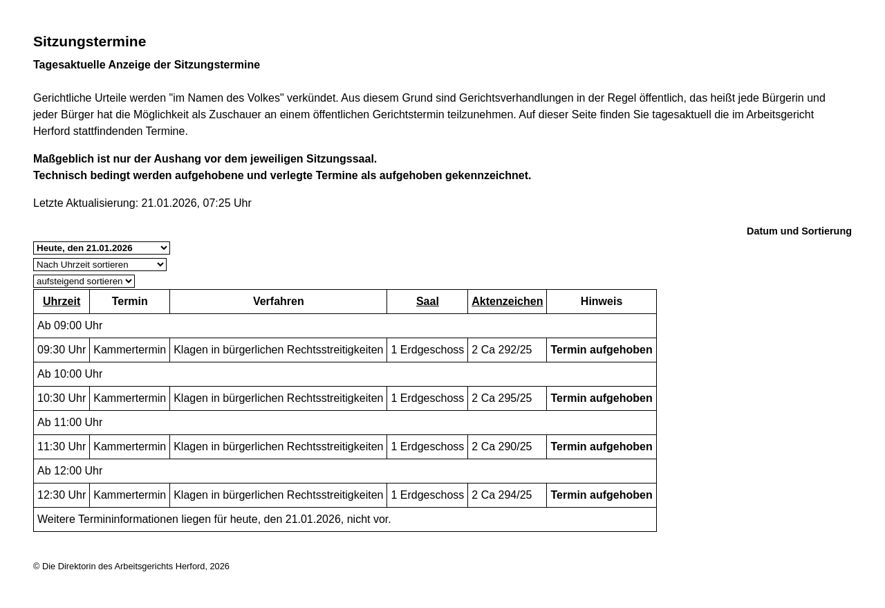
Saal (427, 301)
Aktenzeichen (507, 301)
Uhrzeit (61, 301)
